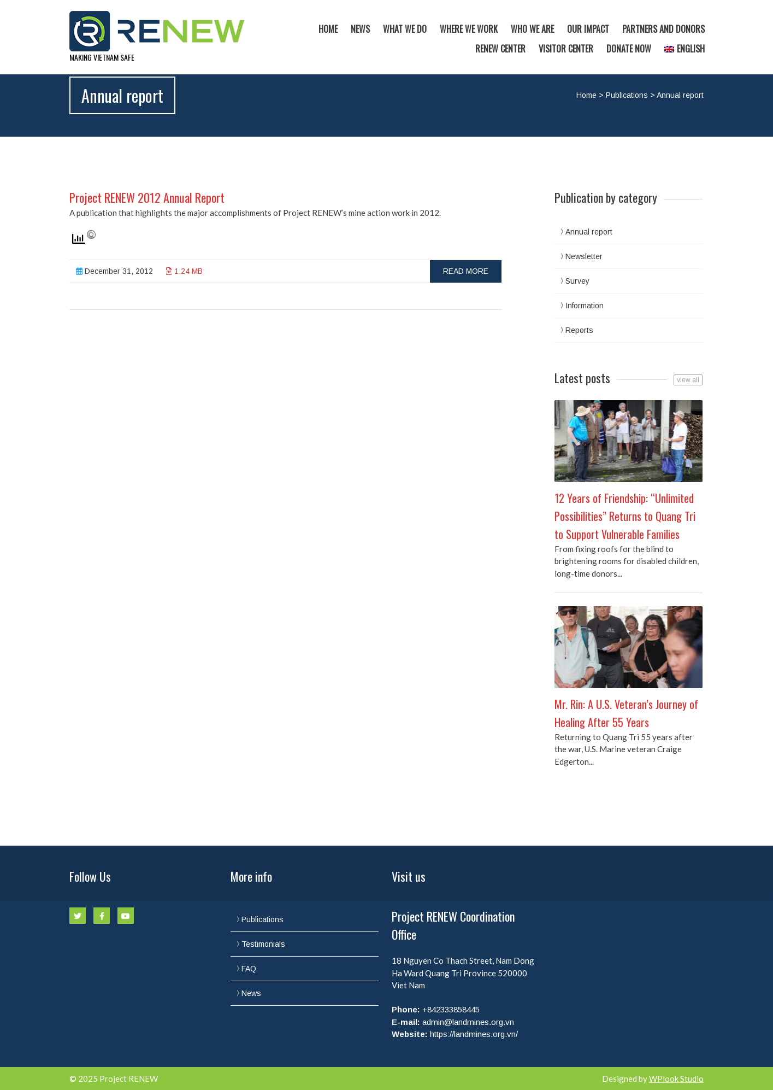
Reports (579, 330)
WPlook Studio (676, 1078)
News (360, 29)
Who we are (532, 29)
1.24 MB (184, 271)
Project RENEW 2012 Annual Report (147, 197)
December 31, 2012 (114, 271)
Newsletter (584, 256)
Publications (627, 95)
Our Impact (588, 29)
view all (688, 380)
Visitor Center (566, 48)
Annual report (588, 231)
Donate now (628, 48)
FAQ (248, 968)
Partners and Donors (663, 29)
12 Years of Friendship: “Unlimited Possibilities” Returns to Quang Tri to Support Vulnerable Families (624, 516)
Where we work (469, 29)
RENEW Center (500, 48)
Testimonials (263, 944)
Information (584, 305)
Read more (465, 271)
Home (328, 29)
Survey (577, 281)
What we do (405, 29)
